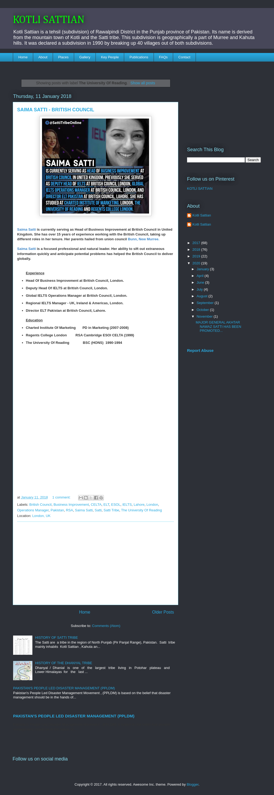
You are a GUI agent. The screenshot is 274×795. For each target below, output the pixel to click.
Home (23, 57)
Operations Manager (33, 510)
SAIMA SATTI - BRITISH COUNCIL (55, 109)
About (42, 57)
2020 (196, 263)
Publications (139, 57)
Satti (98, 510)
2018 (196, 250)
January (203, 269)
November (205, 316)
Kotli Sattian (201, 215)
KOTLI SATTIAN (49, 20)
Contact (184, 57)
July (200, 289)
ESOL (115, 505)
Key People (110, 57)
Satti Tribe (111, 510)
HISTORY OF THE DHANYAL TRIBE (63, 663)
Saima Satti (84, 510)
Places (63, 57)
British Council (40, 505)
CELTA (96, 505)
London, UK (41, 516)
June (201, 282)
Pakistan (57, 510)
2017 (196, 243)
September (206, 303)
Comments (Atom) (106, 626)
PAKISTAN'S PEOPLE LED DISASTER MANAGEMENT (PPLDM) (64, 688)
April (201, 276)
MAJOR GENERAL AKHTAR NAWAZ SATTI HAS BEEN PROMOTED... (218, 326)
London (152, 505)
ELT (106, 505)
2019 (196, 256)
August (202, 296)
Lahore (139, 505)
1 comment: (62, 497)
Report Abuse (200, 350)
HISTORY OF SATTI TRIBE (56, 638)
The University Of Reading (141, 510)
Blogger (193, 784)
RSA (69, 510)
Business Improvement (71, 505)
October (203, 310)
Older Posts (163, 612)
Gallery (84, 57)
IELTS (127, 505)
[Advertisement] (95, 563)
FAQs (163, 57)
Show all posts (142, 83)
